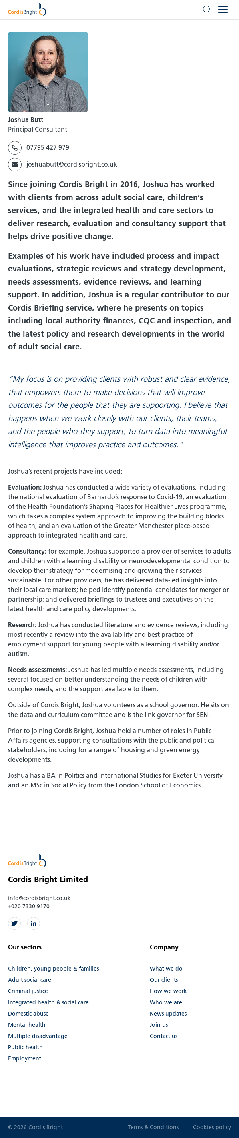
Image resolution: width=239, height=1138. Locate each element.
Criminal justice (28, 991)
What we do (166, 968)
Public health (25, 1047)
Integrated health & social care (48, 1002)
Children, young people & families (53, 968)
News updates (168, 1013)
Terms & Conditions (153, 1127)
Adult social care (29, 980)
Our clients (164, 980)
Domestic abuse (28, 1013)
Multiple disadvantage (38, 1036)
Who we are (166, 1002)
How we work (168, 991)
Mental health (27, 1025)
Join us (159, 1025)
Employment (24, 1058)
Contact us (163, 1036)
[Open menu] (223, 9)
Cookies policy (212, 1127)
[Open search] (207, 9)
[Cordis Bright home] (27, 9)
